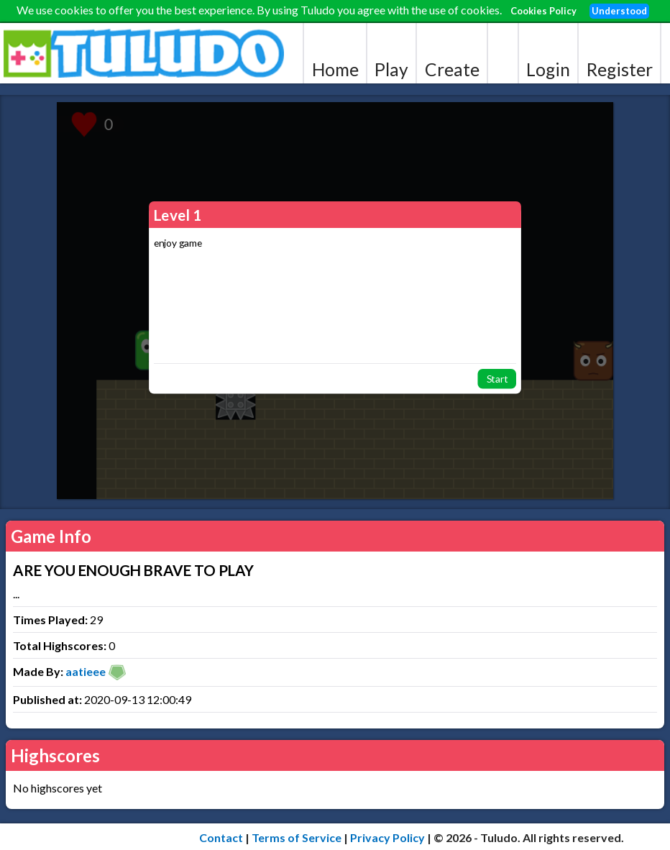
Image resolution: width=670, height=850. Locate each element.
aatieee (85, 671)
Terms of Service (296, 837)
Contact (221, 837)
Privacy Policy (387, 837)
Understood (619, 11)
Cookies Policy (543, 11)
